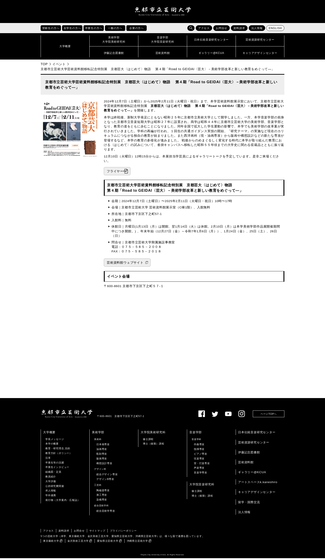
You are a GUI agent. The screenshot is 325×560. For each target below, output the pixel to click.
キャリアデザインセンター (257, 493)
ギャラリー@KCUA (252, 474)
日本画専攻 (103, 446)
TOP (44, 66)
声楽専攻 (199, 469)
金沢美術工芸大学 (78, 542)
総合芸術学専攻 (105, 512)
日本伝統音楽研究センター (257, 434)
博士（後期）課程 (153, 445)
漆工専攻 (101, 496)
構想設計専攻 (104, 464)
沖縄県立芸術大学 (137, 542)
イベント (59, 66)
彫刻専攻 (101, 455)
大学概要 (49, 434)
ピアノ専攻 (200, 455)
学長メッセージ (54, 440)
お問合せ (221, 30)
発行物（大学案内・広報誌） (62, 501)
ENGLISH (275, 30)
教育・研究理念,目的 (57, 450)
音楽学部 (195, 434)
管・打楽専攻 (202, 464)
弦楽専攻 (199, 460)
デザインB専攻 (105, 480)
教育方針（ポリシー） (58, 455)
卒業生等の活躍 (54, 464)
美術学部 (98, 434)
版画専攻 (101, 460)
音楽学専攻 (200, 474)
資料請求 (239, 30)
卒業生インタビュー (57, 469)
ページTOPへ (268, 415)
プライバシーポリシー (123, 532)
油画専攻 (101, 450)
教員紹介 (50, 478)
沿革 (48, 459)
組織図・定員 (53, 473)
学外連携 (50, 497)
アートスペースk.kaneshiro (257, 484)
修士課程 (148, 440)
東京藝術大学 (51, 542)
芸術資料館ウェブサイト (125, 264)
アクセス (204, 30)
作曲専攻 (199, 446)
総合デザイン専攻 (107, 476)
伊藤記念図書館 (249, 454)
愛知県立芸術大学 (107, 542)
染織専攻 (101, 501)
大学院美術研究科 (153, 434)
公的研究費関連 (54, 487)
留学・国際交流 (249, 503)
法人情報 (257, 30)
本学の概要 (52, 445)
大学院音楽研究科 (201, 486)
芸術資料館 (246, 464)
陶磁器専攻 (103, 492)
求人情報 (50, 492)
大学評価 (50, 483)
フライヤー (115, 173)
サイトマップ (97, 532)
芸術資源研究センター (253, 444)
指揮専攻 (199, 450)
